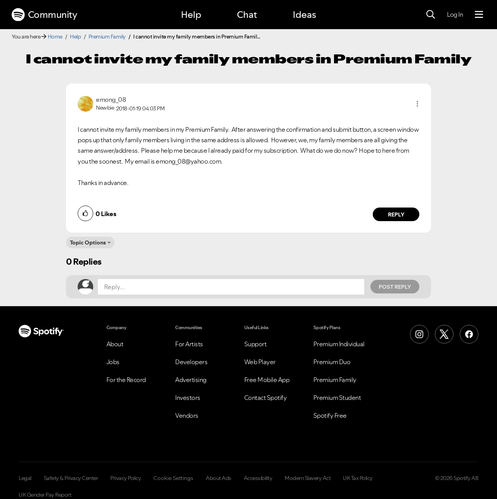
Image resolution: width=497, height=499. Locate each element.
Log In (455, 14)
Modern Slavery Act (307, 478)
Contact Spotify (265, 397)
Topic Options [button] (88, 242)
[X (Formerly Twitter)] (444, 334)
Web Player (260, 362)
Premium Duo (332, 362)
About (114, 344)
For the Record (126, 379)
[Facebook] (469, 334)
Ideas (304, 14)
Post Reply (395, 287)
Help (191, 14)
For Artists (189, 344)
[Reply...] (231, 287)
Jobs (113, 362)
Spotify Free (330, 415)
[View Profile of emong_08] (111, 99)
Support (255, 344)
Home (55, 36)
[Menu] (479, 14)
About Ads (218, 478)
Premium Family (107, 36)
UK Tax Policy (358, 478)
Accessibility (258, 478)
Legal (25, 478)
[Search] (430, 15)
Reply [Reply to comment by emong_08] (396, 214)
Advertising (191, 379)
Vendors (186, 415)
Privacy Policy (125, 478)
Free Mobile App (267, 379)
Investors (187, 397)
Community (44, 14)
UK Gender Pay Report (45, 494)
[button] (417, 104)
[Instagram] (419, 334)
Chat (247, 14)
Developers (191, 362)
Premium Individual (339, 344)
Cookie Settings (173, 478)
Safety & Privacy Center (71, 478)
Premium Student (337, 397)
